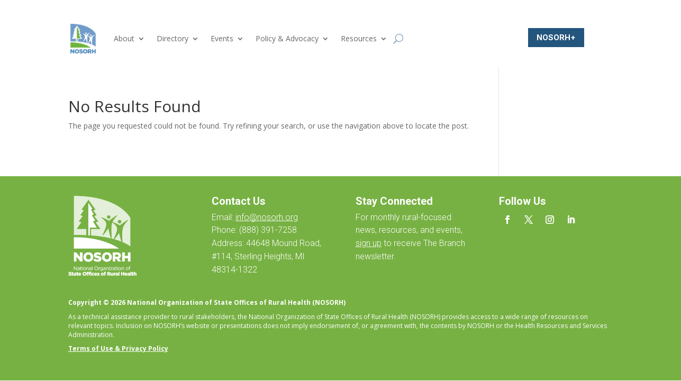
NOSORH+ (556, 37)
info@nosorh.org (266, 217)
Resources (359, 38)
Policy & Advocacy (287, 38)
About (124, 38)
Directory (172, 38)
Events (222, 38)
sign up (369, 243)
